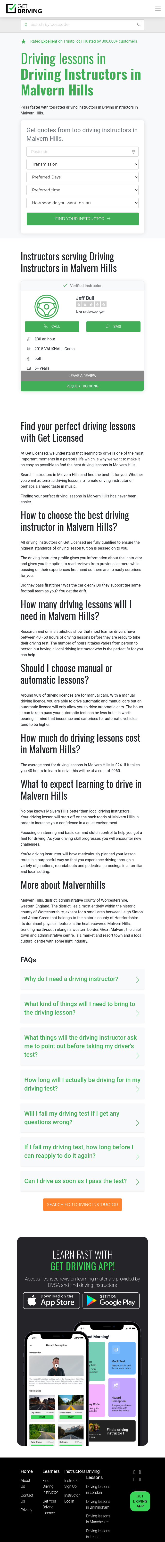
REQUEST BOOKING (82, 386)
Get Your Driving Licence (49, 1507)
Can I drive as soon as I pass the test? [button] (75, 1181)
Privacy (26, 1510)
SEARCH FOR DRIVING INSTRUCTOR (82, 1204)
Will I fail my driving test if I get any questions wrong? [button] (71, 1118)
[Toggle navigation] (156, 8)
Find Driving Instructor (50, 1486)
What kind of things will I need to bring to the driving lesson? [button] (79, 1008)
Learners (51, 1471)
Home (27, 1471)
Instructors (74, 1471)
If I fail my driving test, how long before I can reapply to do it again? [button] (78, 1151)
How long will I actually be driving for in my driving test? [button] (82, 1084)
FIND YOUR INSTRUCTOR (82, 218)
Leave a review (82, 376)
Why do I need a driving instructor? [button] (71, 978)
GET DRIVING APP (140, 1501)
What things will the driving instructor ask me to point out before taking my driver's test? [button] (80, 1046)
